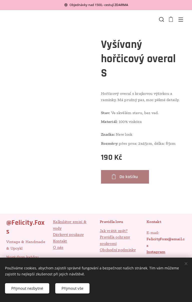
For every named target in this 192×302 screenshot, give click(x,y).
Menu (180, 19)
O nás (58, 247)
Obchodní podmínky (118, 250)
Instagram (155, 252)
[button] (161, 19)
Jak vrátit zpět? (114, 230)
